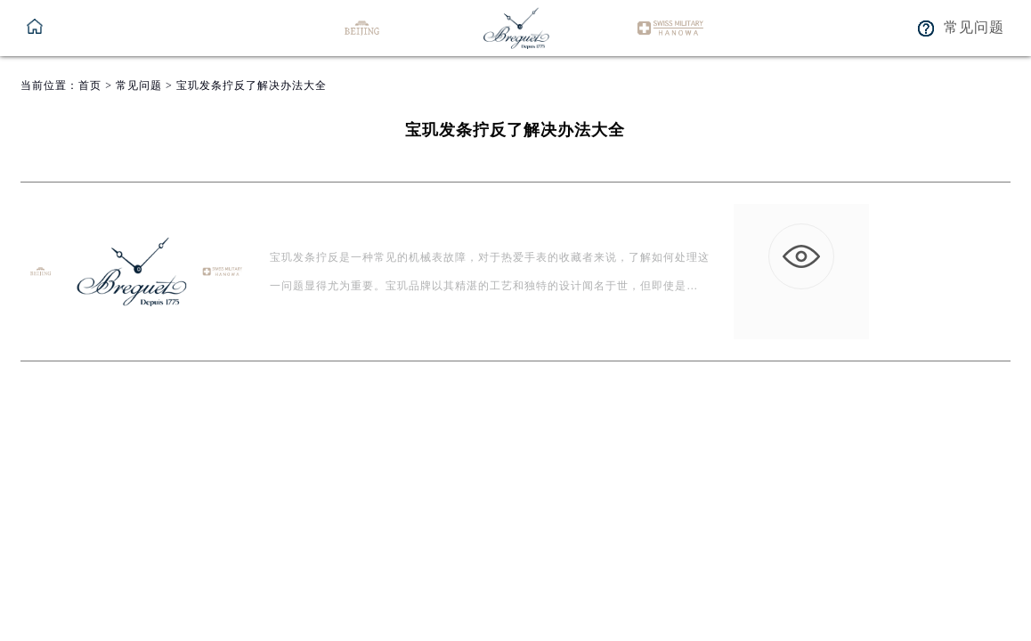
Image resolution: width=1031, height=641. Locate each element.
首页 (89, 85)
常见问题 (139, 85)
